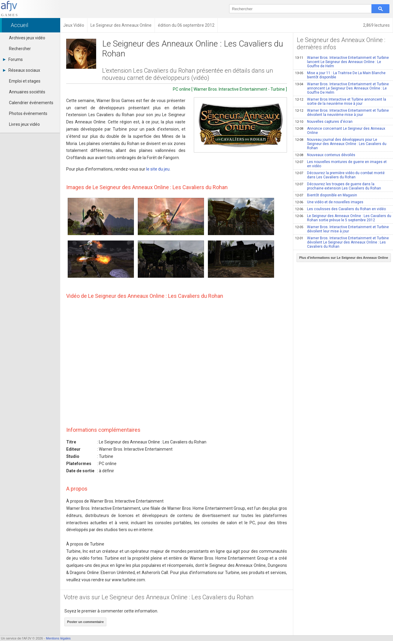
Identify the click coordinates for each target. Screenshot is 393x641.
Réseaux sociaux (21, 70)
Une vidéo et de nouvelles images (329, 202)
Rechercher (20, 48)
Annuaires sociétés (27, 91)
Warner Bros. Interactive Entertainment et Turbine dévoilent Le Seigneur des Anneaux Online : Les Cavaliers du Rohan (342, 242)
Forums (13, 59)
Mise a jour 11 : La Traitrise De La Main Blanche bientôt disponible (340, 75)
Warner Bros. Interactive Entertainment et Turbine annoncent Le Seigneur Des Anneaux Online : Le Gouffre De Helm (342, 88)
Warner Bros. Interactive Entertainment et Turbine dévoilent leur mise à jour (342, 229)
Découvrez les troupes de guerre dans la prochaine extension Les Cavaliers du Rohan (338, 186)
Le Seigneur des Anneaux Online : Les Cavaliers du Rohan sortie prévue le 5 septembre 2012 (343, 218)
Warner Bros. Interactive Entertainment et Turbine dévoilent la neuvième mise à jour (342, 112)
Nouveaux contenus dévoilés (325, 155)
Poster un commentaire (85, 622)
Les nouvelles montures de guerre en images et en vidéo (341, 164)
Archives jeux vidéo (27, 37)
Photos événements (28, 113)
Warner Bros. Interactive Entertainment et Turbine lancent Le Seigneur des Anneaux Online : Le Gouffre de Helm (342, 62)
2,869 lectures (376, 25)
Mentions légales (58, 638)
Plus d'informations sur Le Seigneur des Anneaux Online (343, 257)
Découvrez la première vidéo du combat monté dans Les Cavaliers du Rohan (340, 175)
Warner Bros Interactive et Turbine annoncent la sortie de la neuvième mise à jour (340, 101)
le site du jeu (158, 169)
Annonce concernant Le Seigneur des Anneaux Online (340, 130)
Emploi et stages (24, 81)
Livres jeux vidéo (24, 124)
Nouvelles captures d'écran (324, 121)
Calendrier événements (31, 102)
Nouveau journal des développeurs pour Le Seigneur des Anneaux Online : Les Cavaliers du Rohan (340, 144)
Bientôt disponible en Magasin (326, 195)
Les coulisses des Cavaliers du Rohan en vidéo (340, 209)
